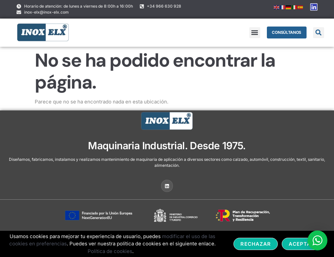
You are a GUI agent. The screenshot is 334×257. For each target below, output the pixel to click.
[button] (254, 32)
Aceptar (301, 244)
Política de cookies (110, 251)
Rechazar (255, 244)
